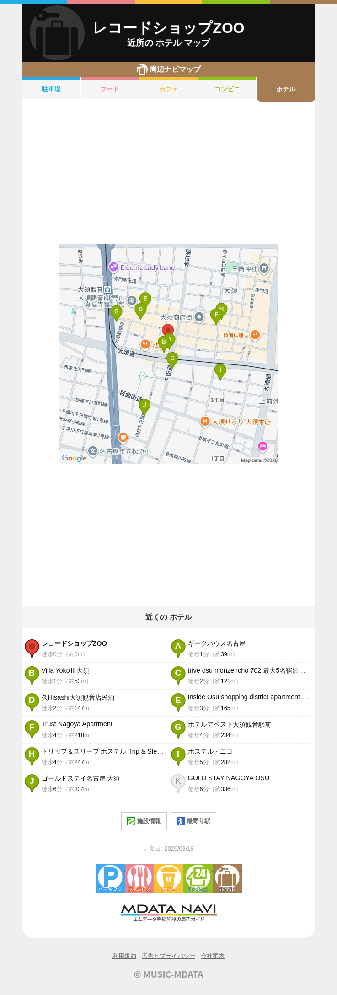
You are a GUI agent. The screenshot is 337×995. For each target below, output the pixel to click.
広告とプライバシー (168, 955)
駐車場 (51, 89)
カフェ (168, 89)
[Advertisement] (168, 173)
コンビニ (227, 89)
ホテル (285, 89)
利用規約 (124, 955)
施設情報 (144, 821)
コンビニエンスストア (198, 878)
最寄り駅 (193, 821)
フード (109, 89)
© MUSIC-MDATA (168, 974)
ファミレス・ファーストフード (139, 878)
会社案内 (213, 955)
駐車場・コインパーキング (110, 878)
